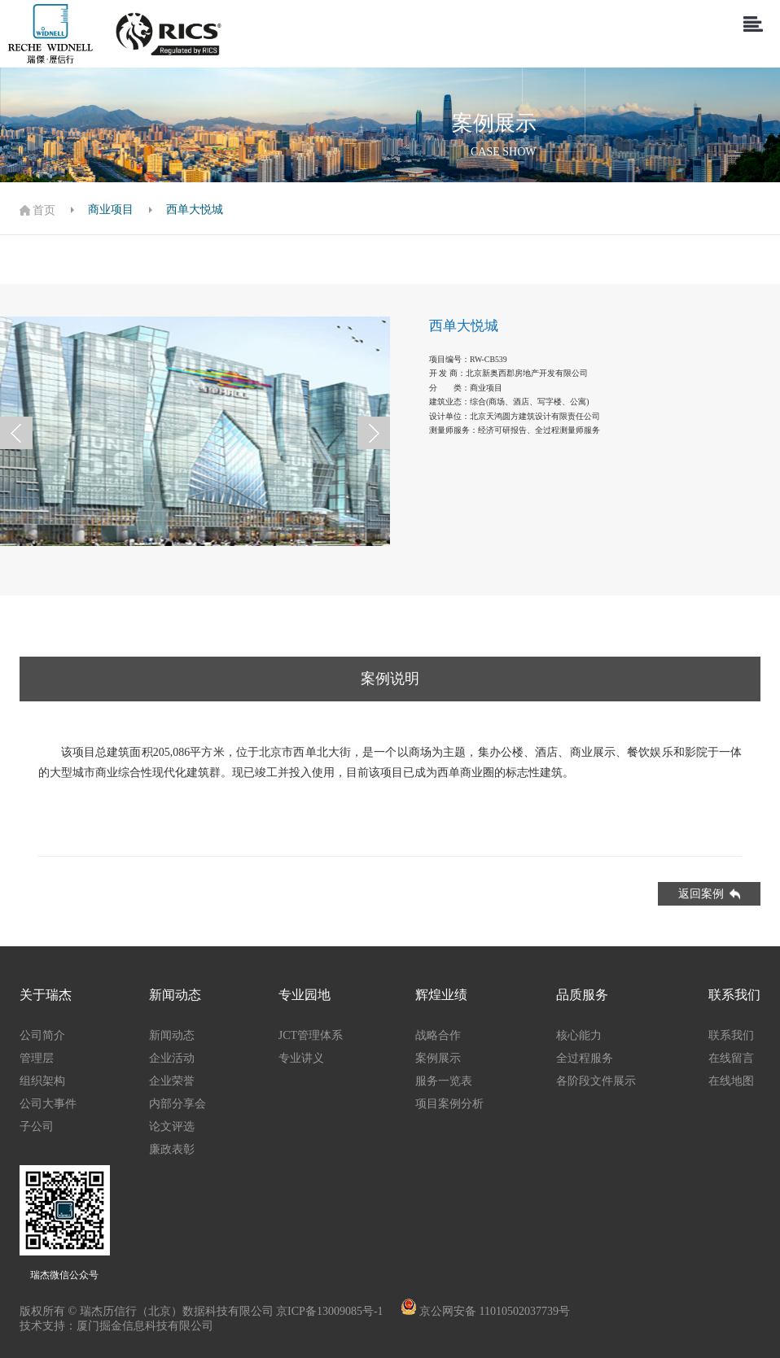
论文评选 (172, 1126)
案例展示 (438, 1058)
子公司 (37, 1126)
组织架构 (42, 1081)
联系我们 (734, 995)
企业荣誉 (172, 1081)
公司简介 (42, 1035)
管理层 (37, 1058)
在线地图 (731, 1081)
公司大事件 (48, 1104)
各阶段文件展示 (596, 1081)
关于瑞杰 (46, 995)
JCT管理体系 (310, 1035)
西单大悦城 (194, 209)
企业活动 (172, 1058)
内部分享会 (177, 1104)
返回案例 (709, 894)
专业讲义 (301, 1058)
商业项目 (111, 209)
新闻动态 (175, 995)
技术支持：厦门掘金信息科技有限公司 (116, 1326)
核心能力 (579, 1035)
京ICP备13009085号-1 (331, 1311)
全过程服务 (584, 1058)
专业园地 (304, 995)
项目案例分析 (449, 1104)
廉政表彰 (172, 1149)
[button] (16, 433)
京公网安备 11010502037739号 (494, 1311)
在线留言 (731, 1058)
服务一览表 (443, 1081)
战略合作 (438, 1035)
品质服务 (582, 995)
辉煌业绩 (441, 995)
